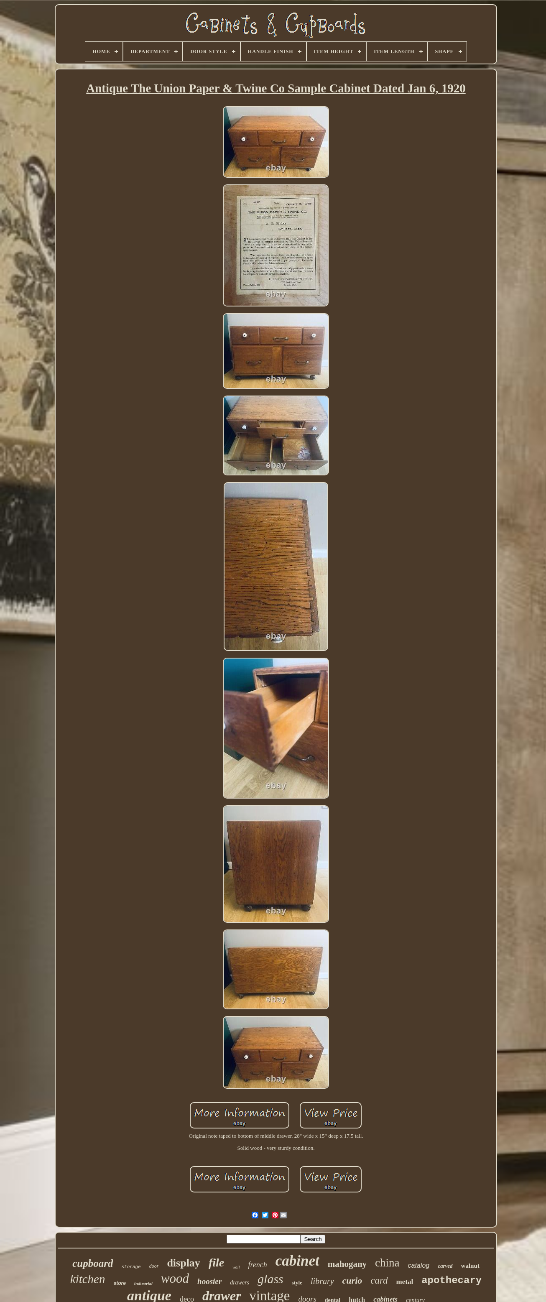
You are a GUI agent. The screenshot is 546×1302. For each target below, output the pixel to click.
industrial (143, 1283)
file (216, 1262)
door (154, 1266)
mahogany (347, 1264)
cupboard (92, 1263)
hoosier (209, 1281)
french (257, 1265)
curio (352, 1280)
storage (130, 1266)
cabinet (297, 1261)
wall (236, 1267)
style (297, 1282)
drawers (239, 1282)
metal (404, 1282)
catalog (419, 1265)
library (322, 1281)
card (379, 1280)
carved (445, 1266)
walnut (470, 1265)
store (120, 1283)
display (183, 1263)
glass (270, 1279)
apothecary (451, 1280)
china (387, 1262)
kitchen (87, 1279)
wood (175, 1278)
